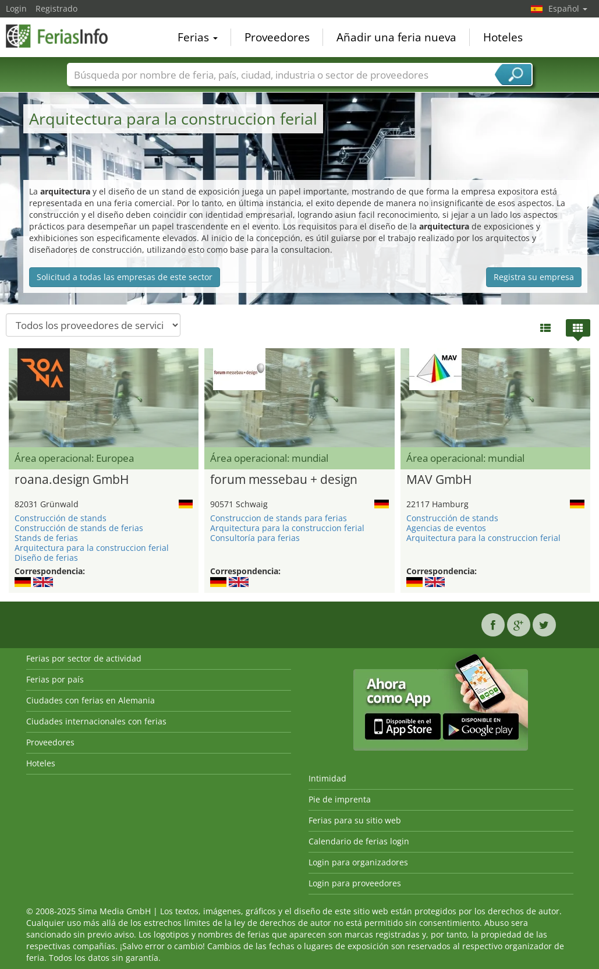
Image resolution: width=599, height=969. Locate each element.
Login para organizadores (358, 862)
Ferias (198, 37)
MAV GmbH (439, 479)
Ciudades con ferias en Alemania (90, 700)
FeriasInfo (64, 36)
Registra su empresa (534, 276)
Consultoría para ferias (255, 537)
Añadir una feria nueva (396, 37)
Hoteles (503, 37)
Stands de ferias (46, 537)
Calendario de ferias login (359, 841)
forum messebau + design (283, 479)
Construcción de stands (61, 518)
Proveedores (277, 37)
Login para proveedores (355, 883)
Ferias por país (55, 679)
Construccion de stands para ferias (278, 518)
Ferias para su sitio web (355, 820)
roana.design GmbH (72, 479)
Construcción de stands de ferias (79, 527)
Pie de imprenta (340, 799)
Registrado (56, 8)
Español (567, 8)
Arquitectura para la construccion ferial (92, 547)
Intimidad (327, 778)
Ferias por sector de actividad (83, 658)
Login (16, 8)
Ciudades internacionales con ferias (96, 721)
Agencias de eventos (446, 527)
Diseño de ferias (46, 557)
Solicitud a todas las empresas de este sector (124, 276)
